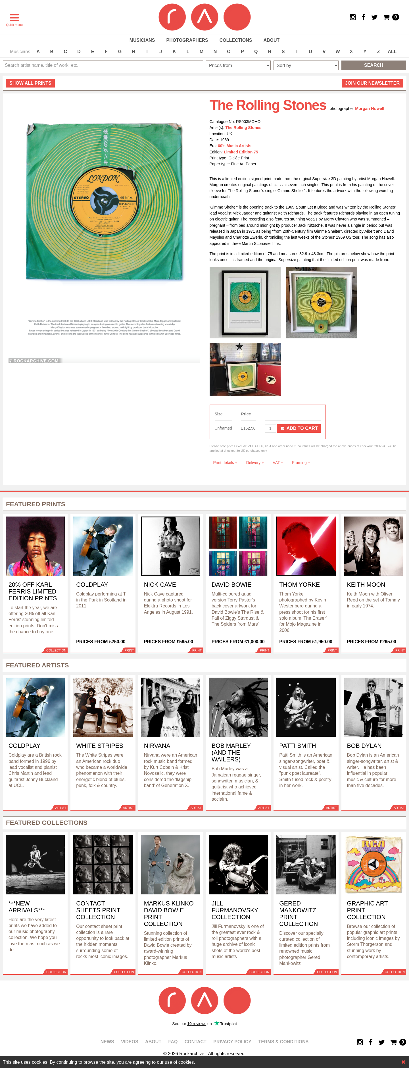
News (107, 1041)
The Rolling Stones (244, 127)
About (271, 40)
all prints (30, 83)
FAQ (173, 1041)
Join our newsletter (372, 83)
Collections (236, 40)
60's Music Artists (234, 145)
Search (373, 65)
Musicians (142, 40)
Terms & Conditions (283, 1041)
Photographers (187, 40)
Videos (129, 1041)
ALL (392, 51)
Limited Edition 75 (241, 152)
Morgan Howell (369, 108)
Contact (195, 1041)
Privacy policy (232, 1041)
